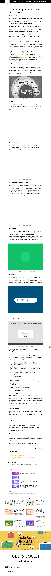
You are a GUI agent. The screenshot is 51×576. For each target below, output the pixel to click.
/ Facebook (7, 565)
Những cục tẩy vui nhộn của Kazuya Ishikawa (19, 501)
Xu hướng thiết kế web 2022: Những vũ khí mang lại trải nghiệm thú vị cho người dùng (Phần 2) (29, 486)
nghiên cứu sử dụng (24, 57)
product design (11, 493)
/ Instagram (7, 566)
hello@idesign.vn (25, 561)
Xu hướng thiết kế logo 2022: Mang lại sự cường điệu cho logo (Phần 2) (19, 522)
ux (31, 493)
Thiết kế (20, 5)
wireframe (34, 493)
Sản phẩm (15, 5)
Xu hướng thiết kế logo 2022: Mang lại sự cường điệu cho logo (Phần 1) (41, 522)
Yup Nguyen (26, 314)
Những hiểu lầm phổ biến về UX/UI (18, 455)
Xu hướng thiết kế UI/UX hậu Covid (27, 473)
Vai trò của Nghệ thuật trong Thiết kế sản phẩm (41, 501)
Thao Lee (12, 15)
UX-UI (24, 5)
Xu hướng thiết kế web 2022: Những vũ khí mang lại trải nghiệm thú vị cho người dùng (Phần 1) (41, 511)
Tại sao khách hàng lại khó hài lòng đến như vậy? (19, 510)
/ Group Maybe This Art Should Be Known (13, 567)
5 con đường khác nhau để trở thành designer (20, 454)
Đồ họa (28, 5)
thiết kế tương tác (26, 493)
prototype (16, 493)
